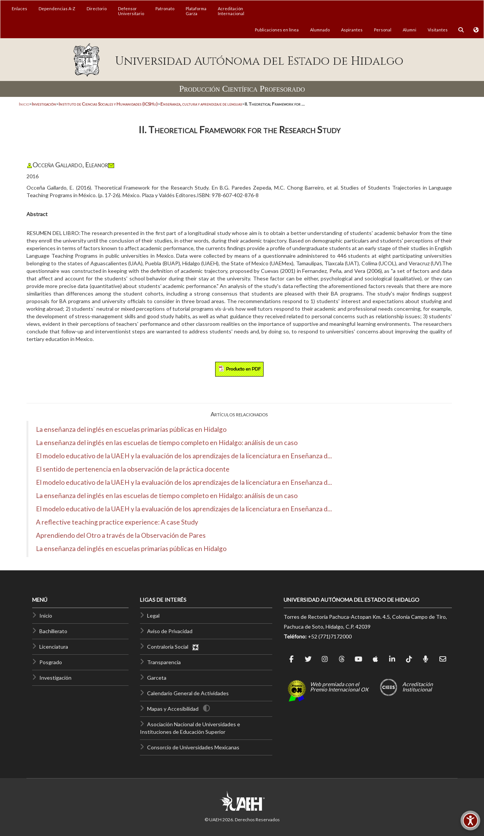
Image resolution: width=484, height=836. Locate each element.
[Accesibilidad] (470, 820)
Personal (382, 29)
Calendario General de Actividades (188, 693)
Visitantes (438, 29)
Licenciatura (53, 646)
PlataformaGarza (196, 11)
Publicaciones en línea (277, 29)
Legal (153, 615)
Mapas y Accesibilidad (173, 708)
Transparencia (164, 662)
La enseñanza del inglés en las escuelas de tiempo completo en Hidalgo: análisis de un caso (167, 443)
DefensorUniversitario (131, 11)
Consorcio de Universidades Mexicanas (193, 747)
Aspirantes (352, 29)
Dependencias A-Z (57, 8)
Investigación (55, 677)
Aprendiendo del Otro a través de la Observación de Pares (121, 535)
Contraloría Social (173, 646)
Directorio (97, 8)
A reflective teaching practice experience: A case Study (117, 522)
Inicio (24, 104)
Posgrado (50, 662)
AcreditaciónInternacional (231, 11)
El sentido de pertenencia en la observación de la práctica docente (133, 469)
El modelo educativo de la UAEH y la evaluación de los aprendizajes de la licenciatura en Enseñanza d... (184, 456)
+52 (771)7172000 (330, 636)
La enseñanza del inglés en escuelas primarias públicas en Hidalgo (131, 429)
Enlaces (19, 8)
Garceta (156, 677)
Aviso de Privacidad (169, 631)
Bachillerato (53, 631)
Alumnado (320, 29)
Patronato (164, 8)
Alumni (409, 29)
